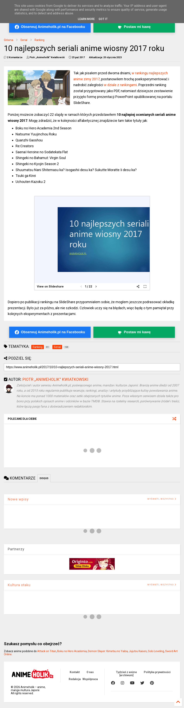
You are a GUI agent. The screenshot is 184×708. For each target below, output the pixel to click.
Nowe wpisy (18, 499)
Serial (23, 40)
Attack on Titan (46, 651)
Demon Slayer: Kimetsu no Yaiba (108, 651)
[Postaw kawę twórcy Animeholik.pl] (134, 27)
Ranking (39, 40)
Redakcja (75, 679)
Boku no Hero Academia (72, 651)
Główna (8, 40)
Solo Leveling (156, 651)
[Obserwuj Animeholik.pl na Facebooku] (50, 27)
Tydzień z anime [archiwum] (126, 674)
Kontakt (75, 672)
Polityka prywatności (157, 672)
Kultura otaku (19, 585)
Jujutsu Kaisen (138, 651)
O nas (90, 672)
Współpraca (90, 679)
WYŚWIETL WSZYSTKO (161, 499)
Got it (103, 19)
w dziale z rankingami (120, 85)
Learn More (86, 19)
